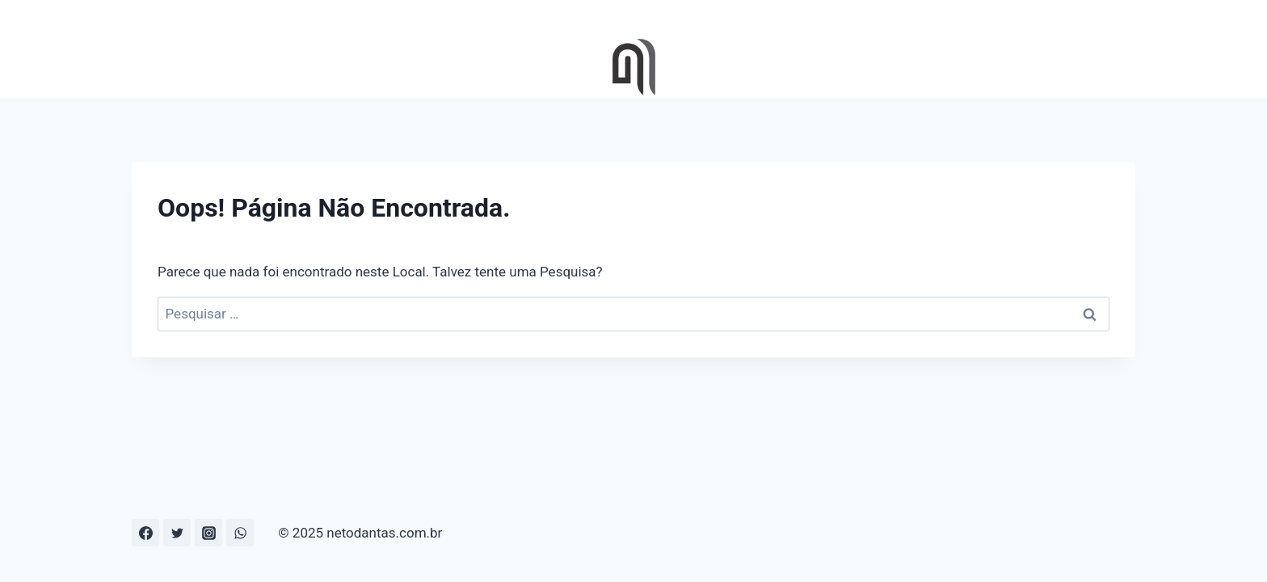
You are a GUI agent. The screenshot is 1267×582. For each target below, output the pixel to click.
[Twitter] (177, 532)
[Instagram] (208, 532)
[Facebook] (145, 532)
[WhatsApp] (240, 532)
